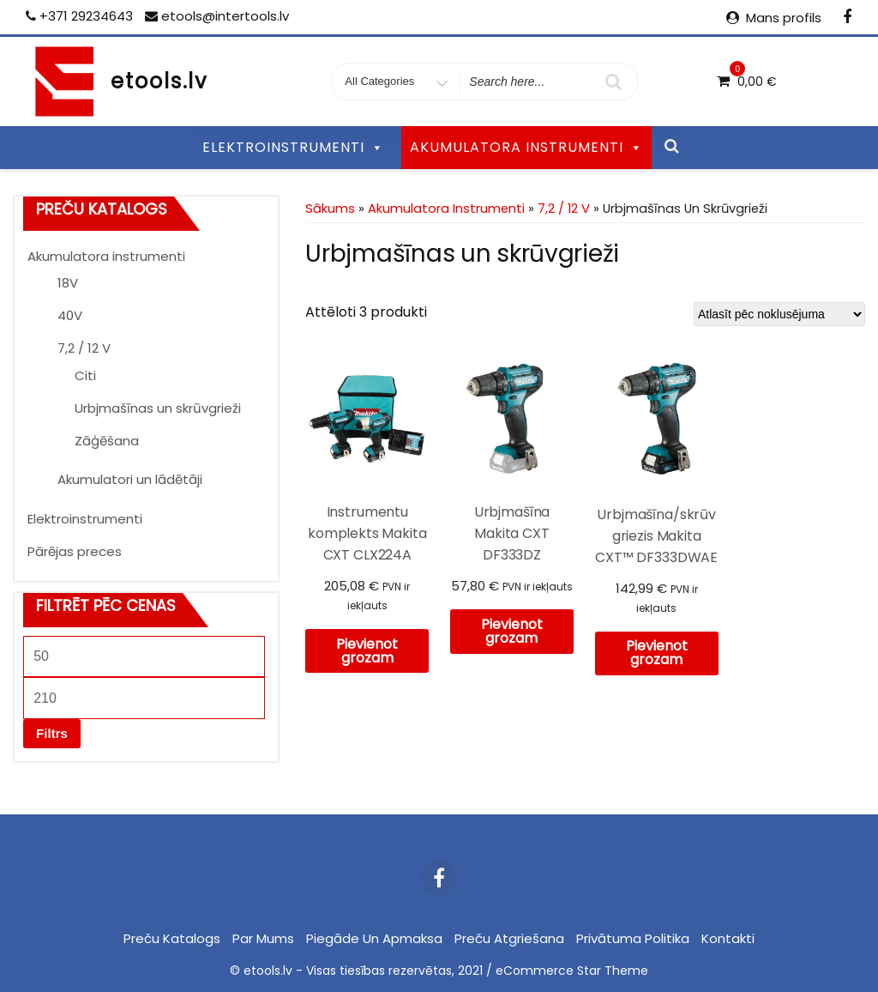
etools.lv (159, 81)
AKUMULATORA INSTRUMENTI (526, 147)
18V (67, 283)
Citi (85, 375)
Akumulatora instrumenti (106, 256)
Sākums (330, 208)
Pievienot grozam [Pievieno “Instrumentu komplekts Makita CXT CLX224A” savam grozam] (367, 651)
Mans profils (783, 18)
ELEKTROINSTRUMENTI (293, 147)
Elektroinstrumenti (84, 519)
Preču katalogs (171, 938)
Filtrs (52, 733)
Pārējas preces (74, 551)
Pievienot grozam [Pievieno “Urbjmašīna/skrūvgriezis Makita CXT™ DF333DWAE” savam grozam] (657, 652)
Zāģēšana (107, 441)
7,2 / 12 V (84, 348)
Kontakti (728, 938)
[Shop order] (779, 314)
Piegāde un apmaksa (374, 938)
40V (69, 315)
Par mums (263, 938)
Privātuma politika (632, 938)
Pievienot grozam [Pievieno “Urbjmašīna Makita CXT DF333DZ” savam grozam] (512, 631)
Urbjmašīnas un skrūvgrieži (158, 408)
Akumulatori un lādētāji (129, 479)
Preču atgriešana (509, 938)
